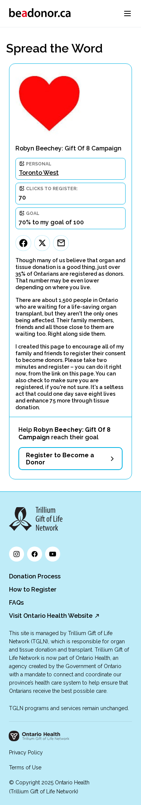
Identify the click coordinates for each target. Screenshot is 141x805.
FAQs (16, 602)
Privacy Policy (26, 752)
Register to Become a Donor (60, 459)
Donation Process (35, 576)
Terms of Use (25, 767)
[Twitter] (42, 243)
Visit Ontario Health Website (50, 615)
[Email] (61, 243)
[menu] (127, 13)
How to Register (32, 589)
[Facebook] (23, 243)
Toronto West (39, 172)
